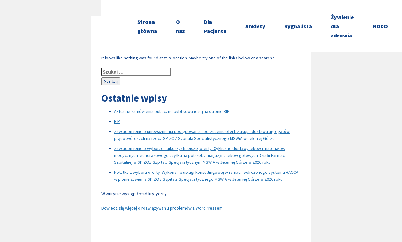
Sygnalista (298, 26)
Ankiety (255, 26)
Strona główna (147, 26)
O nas (180, 26)
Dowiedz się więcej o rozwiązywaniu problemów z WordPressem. (162, 208)
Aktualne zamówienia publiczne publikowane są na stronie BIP (172, 111)
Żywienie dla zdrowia (342, 26)
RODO (380, 26)
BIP (117, 121)
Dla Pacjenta (215, 26)
